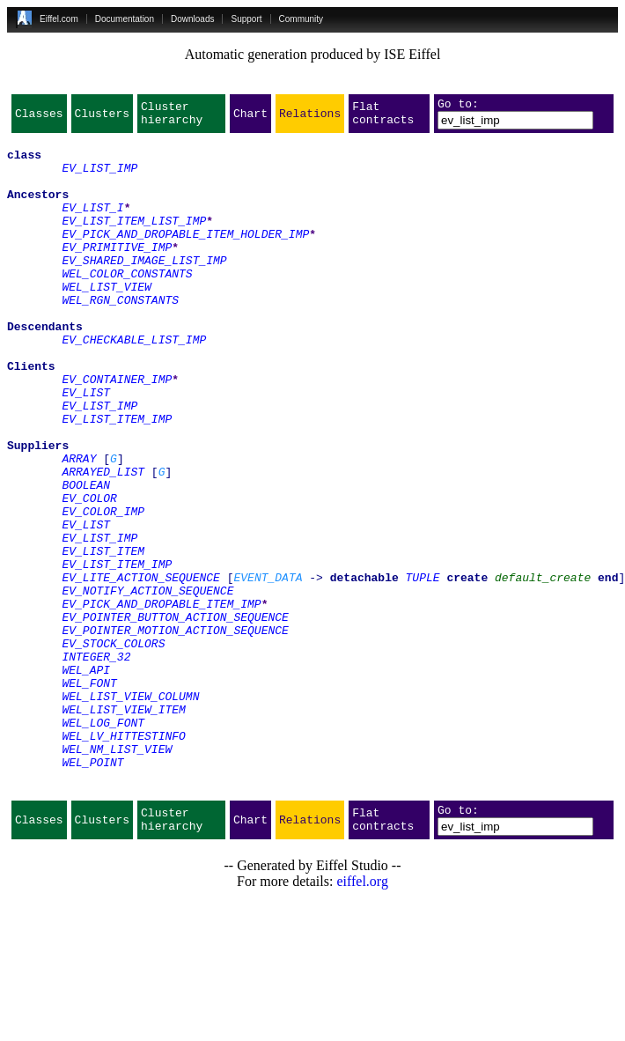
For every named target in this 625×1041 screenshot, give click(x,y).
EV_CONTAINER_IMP (117, 431)
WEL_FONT (89, 796)
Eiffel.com (59, 19)
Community (301, 19)
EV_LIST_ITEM (103, 638)
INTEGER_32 (96, 764)
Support (246, 19)
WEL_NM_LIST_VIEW (117, 875)
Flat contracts (383, 118)
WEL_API (86, 780)
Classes (39, 118)
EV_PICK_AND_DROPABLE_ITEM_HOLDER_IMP (185, 257)
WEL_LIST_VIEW (106, 321)
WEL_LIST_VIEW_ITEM (123, 828)
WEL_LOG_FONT (103, 844)
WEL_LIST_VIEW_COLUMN (130, 812)
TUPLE (423, 669)
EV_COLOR (89, 574)
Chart (250, 118)
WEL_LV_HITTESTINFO (123, 860)
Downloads (192, 19)
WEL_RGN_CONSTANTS (120, 336)
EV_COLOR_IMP (103, 590)
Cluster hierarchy (171, 118)
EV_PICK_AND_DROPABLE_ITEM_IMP (161, 701)
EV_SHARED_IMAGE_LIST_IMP (144, 289)
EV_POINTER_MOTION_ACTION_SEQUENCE (175, 733)
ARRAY (79, 527)
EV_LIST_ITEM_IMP (117, 479)
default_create (543, 669)
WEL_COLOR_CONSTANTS (127, 305)
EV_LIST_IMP (99, 178)
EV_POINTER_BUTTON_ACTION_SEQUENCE (175, 717)
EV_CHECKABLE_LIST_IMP (134, 384)
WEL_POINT (92, 891)
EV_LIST (86, 447)
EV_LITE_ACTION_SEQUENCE (140, 669)
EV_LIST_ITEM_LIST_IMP (134, 241)
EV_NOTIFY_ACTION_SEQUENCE (147, 685)
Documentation (124, 19)
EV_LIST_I (92, 225)
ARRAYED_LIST (103, 542)
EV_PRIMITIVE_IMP (117, 273)
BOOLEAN (86, 558)
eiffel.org (362, 1018)
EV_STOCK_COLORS (113, 749)
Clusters (102, 118)
